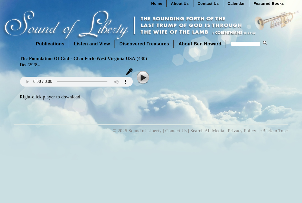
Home (156, 3)
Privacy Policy (242, 130)
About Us (180, 3)
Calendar (236, 3)
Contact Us (208, 3)
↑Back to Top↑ (274, 130)
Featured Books (268, 3)
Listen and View (92, 43)
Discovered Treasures (144, 43)
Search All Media (207, 130)
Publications (50, 43)
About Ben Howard (199, 43)
